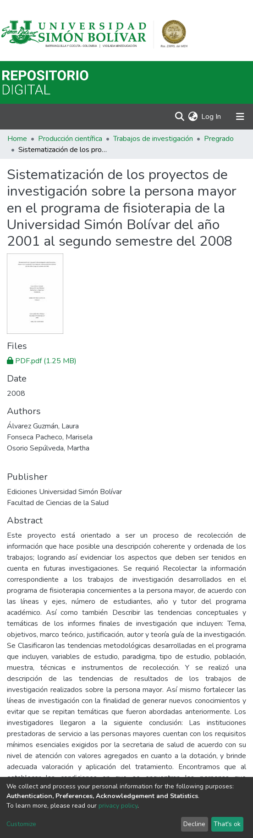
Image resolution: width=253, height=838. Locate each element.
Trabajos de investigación (153, 139)
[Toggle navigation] (240, 116)
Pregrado (219, 139)
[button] (192, 116)
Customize (21, 824)
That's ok (227, 824)
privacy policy (118, 805)
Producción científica (70, 139)
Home (17, 139)
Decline (194, 824)
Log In (211, 117)
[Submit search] (179, 116)
